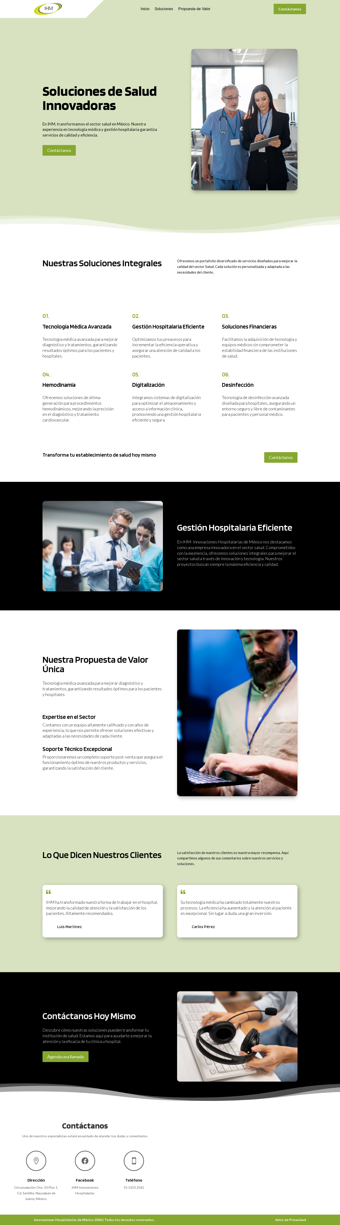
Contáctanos (289, 9)
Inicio (144, 9)
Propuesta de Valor (194, 9)
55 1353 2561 (134, 1187)
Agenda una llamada (65, 1056)
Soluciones (164, 9)
